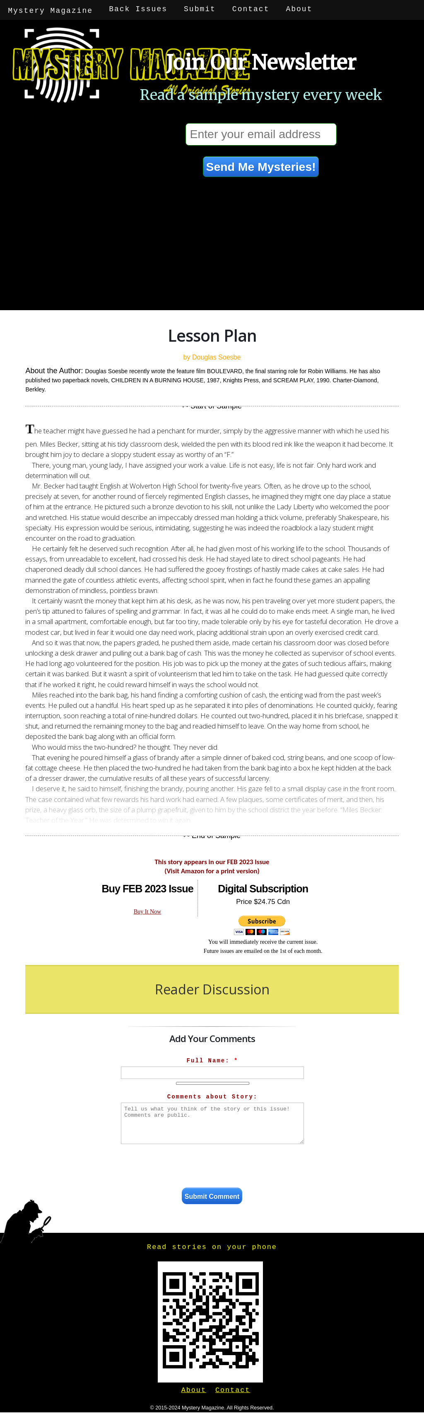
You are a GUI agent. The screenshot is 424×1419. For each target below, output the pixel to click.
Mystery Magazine (50, 9)
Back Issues (139, 9)
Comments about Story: (212, 1095)
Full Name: (212, 1059)
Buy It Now (147, 910)
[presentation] (212, 1165)
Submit (201, 9)
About (300, 9)
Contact (251, 9)
